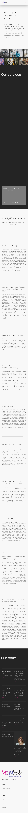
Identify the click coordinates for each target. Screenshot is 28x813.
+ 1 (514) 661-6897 (6, 791)
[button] (25, 2)
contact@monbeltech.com (8, 793)
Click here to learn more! (12, 205)
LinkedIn (3, 801)
